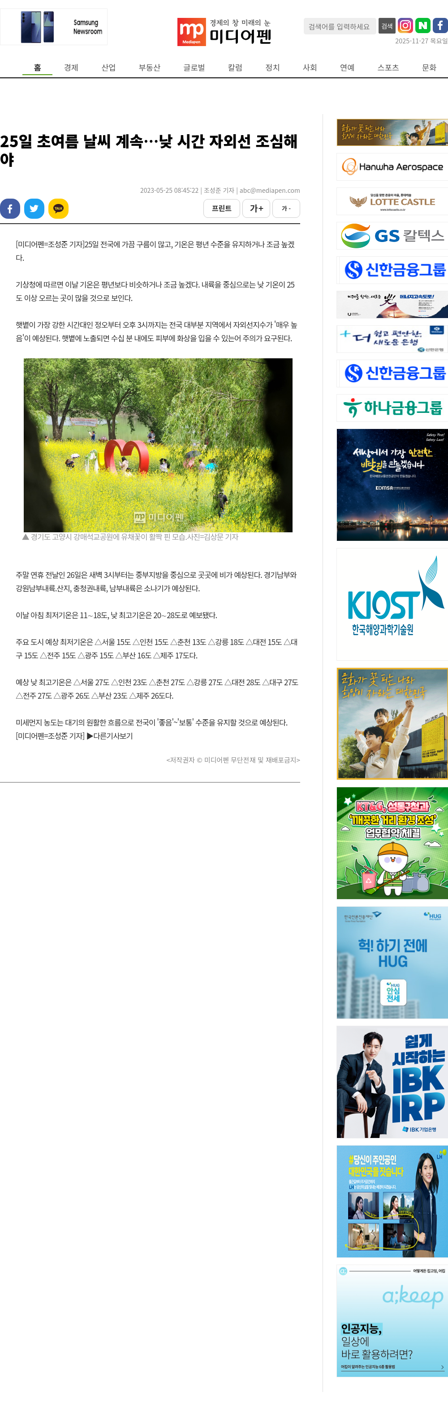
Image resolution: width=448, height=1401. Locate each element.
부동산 (150, 67)
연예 (347, 67)
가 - (286, 208)
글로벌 (194, 67)
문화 (429, 67)
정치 (272, 67)
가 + (256, 208)
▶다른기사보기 (109, 735)
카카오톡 (58, 209)
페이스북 (10, 209)
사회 (310, 67)
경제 (71, 67)
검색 (387, 25)
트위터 (34, 209)
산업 (108, 67)
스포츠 (389, 67)
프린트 (222, 208)
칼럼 (235, 67)
